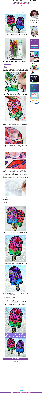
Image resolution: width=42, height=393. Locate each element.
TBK (30, 392)
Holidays (30, 0)
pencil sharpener (8, 93)
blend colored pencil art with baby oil (19, 145)
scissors (17, 232)
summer (15, 12)
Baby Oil (5, 66)
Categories (34, 0)
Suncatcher (24, 12)
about (6, 0)
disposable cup (9, 149)
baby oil (19, 149)
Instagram (11, 294)
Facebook (14, 294)
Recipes (26, 0)
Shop (13, 0)
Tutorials (17, 0)
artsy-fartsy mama (17, 392)
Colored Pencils (6, 65)
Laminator (5, 301)
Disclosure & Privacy (21, 390)
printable (16, 358)
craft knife (15, 304)
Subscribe (34, 47)
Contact (10, 0)
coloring (13, 358)
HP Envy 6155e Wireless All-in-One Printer (11, 298)
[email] (34, 45)
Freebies (21, 0)
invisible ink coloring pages (23, 201)
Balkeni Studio (24, 392)
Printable (22, 34)
